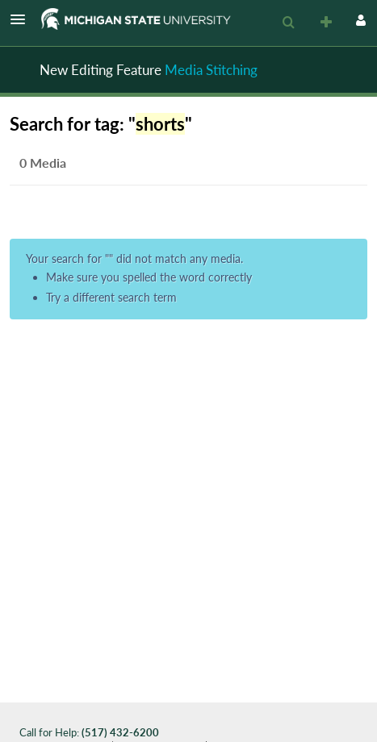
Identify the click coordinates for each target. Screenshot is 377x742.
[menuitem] (288, 22)
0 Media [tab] (42, 162)
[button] (23, 19)
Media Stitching (211, 69)
